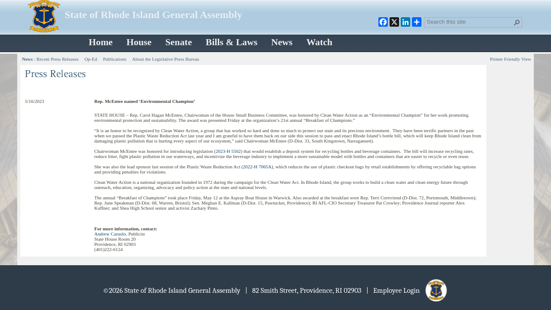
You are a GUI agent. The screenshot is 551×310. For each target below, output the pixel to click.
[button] (517, 22)
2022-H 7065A (257, 166)
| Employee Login (407, 290)
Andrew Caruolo (110, 233)
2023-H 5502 (228, 151)
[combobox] (470, 21)
